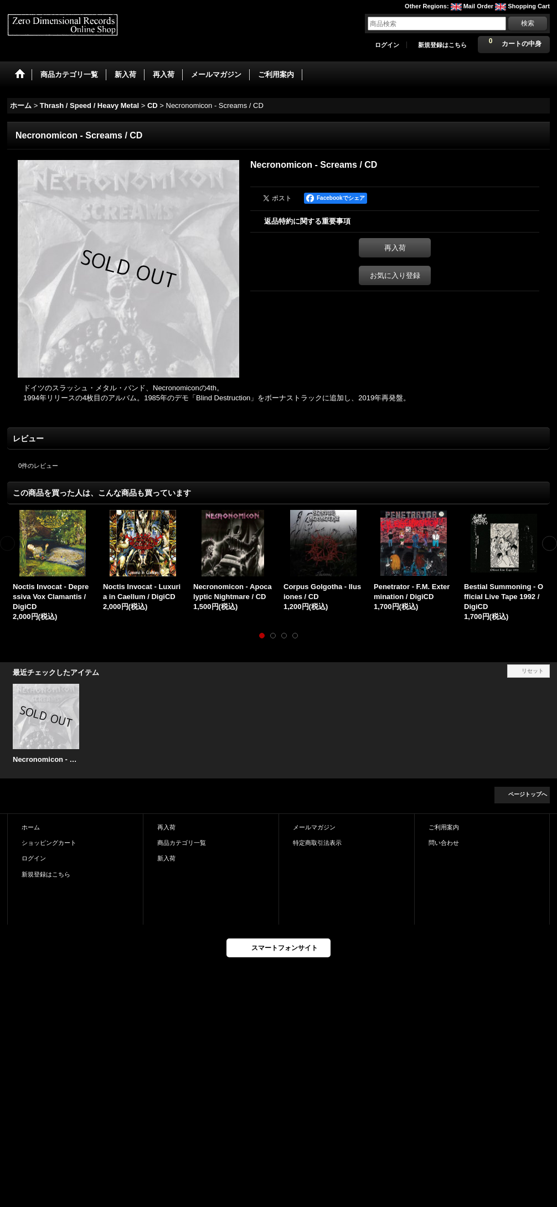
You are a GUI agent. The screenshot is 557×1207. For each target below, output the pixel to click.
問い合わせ (444, 842)
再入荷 (395, 248)
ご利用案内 (444, 827)
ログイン (387, 45)
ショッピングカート (49, 842)
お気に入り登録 (395, 275)
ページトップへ (527, 794)
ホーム (31, 827)
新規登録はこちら (442, 45)
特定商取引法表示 (317, 842)
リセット (533, 671)
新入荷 (166, 858)
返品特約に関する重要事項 (307, 221)
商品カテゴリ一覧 (181, 842)
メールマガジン (314, 827)
